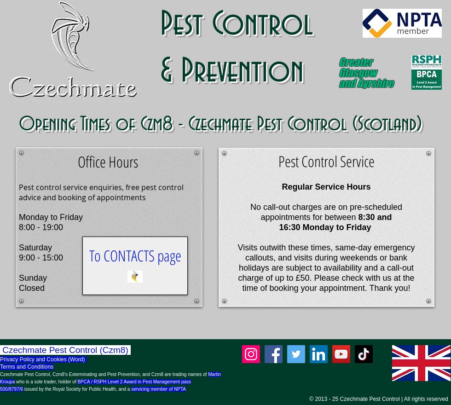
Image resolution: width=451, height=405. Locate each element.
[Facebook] (274, 354)
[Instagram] (251, 354)
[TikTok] (364, 354)
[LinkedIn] (319, 354)
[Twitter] (296, 354)
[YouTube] (341, 354)
